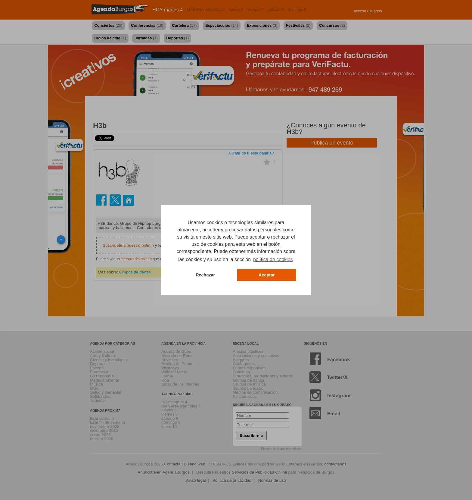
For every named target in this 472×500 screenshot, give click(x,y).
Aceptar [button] (267, 275)
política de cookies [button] (273, 259)
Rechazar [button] (205, 275)
